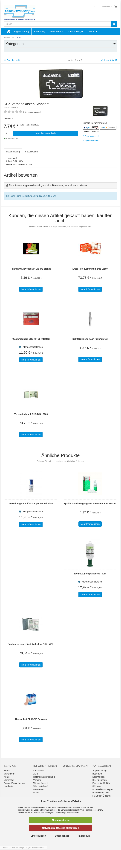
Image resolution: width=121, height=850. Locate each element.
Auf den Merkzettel (90, 136)
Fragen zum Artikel (90, 140)
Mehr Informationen (30, 289)
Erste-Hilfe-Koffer (100, 792)
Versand (37, 780)
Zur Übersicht (13, 60)
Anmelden (107, 7)
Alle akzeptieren (60, 820)
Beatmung (39, 31)
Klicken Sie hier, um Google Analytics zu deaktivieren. (23, 848)
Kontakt (7, 770)
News (36, 792)
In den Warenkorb (45, 133)
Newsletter (38, 789)
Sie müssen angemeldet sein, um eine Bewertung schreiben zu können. (49, 185)
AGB (35, 773)
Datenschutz (62, 835)
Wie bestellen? (40, 786)
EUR (95, 7)
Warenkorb (9, 773)
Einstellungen (38, 835)
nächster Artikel (108, 60)
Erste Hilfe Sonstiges (102, 789)
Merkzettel (9, 780)
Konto (7, 777)
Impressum (38, 770)
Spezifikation (31, 151)
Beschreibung (13, 151)
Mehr (93, 31)
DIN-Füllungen (76, 31)
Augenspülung (21, 31)
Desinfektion (56, 31)
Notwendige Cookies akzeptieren (60, 828)
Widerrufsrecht (40, 783)
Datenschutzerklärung (44, 777)
